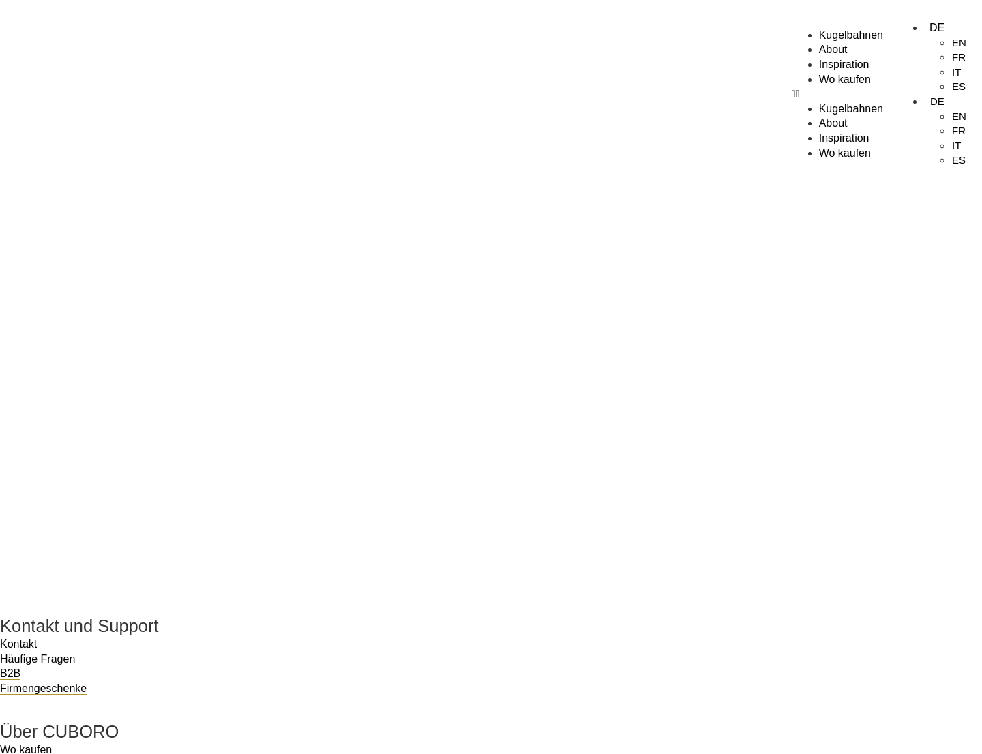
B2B (10, 673)
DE (936, 27)
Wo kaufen (845, 79)
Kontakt (18, 644)
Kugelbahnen (851, 35)
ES (959, 86)
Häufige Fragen (37, 659)
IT (956, 72)
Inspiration (844, 64)
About (833, 49)
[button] (837, 94)
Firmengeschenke (43, 688)
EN (959, 42)
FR (959, 57)
